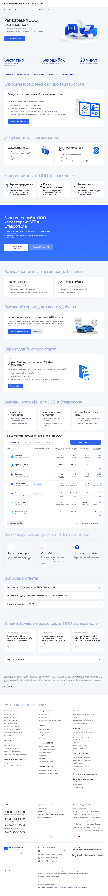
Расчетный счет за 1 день (12, 729)
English (76, 837)
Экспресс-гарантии (10, 763)
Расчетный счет (9, 711)
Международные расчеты (47, 746)
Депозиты (76, 711)
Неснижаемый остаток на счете (83, 720)
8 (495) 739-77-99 (14, 832)
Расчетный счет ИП (10, 714)
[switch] (50, 836)
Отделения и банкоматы (46, 805)
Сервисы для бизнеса (80, 753)
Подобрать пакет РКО (11, 720)
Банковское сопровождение (13, 732)
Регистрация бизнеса (46, 711)
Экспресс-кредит (44, 729)
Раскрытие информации (81, 814)
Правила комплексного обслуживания (48, 876)
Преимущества (39, 74)
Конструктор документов (81, 766)
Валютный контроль (45, 752)
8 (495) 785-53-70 (14, 818)
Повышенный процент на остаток (83, 714)
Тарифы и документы (80, 811)
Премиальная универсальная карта (15, 754)
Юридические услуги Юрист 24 (82, 760)
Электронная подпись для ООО (48, 773)
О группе (83, 805)
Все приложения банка (13, 853)
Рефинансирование (45, 732)
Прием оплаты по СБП (80, 745)
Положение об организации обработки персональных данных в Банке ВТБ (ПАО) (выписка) (62, 887)
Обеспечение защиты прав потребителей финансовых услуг (54, 881)
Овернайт (76, 717)
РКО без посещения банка (12, 726)
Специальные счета (10, 723)
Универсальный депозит (80, 723)
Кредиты (42, 725)
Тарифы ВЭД (42, 755)
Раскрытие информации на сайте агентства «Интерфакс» (53, 879)
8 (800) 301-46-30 (14, 812)
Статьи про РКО (96, 818)
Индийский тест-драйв (46, 761)
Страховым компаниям (81, 818)
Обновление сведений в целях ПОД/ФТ (48, 884)
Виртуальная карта (10, 745)
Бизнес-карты (9, 740)
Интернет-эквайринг (79, 735)
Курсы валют (42, 808)
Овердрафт (42, 735)
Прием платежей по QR (80, 748)
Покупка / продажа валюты (47, 749)
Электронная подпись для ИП (48, 770)
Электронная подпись (46, 766)
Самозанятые (77, 827)
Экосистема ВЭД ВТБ (46, 743)
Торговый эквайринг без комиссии (84, 732)
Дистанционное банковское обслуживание (83, 780)
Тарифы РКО (53, 74)
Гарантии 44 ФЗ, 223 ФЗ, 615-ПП (14, 766)
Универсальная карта (11, 748)
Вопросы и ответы (68, 74)
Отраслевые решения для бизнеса (85, 774)
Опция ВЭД (42, 758)
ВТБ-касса (76, 742)
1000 (7, 805)
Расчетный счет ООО (10, 717)
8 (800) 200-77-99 (14, 825)
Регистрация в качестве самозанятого (51, 720)
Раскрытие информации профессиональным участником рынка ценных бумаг (59, 871)
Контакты (40, 811)
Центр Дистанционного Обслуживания (51, 814)
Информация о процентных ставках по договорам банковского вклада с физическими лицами (63, 873)
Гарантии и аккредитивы (13, 759)
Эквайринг (76, 728)
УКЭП (74, 830)
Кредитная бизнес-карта (12, 751)
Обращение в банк (44, 818)
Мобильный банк (78, 787)
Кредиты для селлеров (46, 738)
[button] (54, 587)
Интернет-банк (77, 784)
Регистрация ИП (44, 714)
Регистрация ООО (44, 717)
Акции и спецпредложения (82, 808)
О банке (75, 805)
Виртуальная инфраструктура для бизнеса (86, 769)
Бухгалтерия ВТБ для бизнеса (82, 757)
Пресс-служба (95, 811)
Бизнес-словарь (84, 830)
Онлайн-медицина (78, 763)
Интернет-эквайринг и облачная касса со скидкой (85, 738)
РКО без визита (78, 824)
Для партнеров (97, 830)
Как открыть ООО (23, 74)
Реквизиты (92, 805)
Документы (8, 74)
